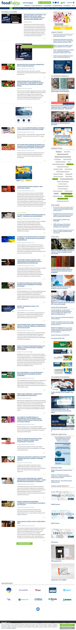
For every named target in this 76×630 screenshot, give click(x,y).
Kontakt (56, 623)
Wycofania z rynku (63, 198)
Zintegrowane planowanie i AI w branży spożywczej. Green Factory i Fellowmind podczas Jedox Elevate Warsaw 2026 (35, 17)
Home (11, 8)
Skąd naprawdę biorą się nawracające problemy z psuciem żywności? (61, 287)
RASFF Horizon (55, 523)
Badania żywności (62, 154)
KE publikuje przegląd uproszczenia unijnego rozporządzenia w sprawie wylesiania (29, 284)
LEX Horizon (54, 542)
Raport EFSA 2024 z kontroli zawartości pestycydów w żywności (30, 65)
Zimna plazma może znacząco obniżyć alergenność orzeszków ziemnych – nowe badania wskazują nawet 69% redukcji (31, 480)
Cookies (64, 623)
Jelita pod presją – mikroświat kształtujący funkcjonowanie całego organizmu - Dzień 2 (62, 429)
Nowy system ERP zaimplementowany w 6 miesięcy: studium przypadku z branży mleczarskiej (31, 347)
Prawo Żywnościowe (26, 8)
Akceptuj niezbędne (67, 628)
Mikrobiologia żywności (63, 171)
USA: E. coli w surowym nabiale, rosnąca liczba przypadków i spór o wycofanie (30, 128)
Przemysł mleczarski (62, 186)
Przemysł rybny (68, 191)
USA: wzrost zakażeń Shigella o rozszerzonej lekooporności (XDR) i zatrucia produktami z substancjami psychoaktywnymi (29, 419)
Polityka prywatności (46, 623)
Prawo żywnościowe (66, 179)
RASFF (56, 193)
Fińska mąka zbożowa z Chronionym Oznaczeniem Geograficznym (29, 394)
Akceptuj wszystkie (67, 625)
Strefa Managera (63, 8)
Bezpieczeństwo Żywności (17, 8)
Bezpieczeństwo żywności (63, 157)
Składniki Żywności (41, 8)
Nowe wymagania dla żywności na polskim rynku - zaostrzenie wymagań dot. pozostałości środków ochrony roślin (30, 84)
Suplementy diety (57, 196)
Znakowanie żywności (63, 201)
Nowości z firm (57, 8)
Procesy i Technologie (34, 8)
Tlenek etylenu (69, 196)
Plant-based (69, 176)
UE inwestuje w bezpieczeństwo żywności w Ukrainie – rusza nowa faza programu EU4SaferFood (31, 238)
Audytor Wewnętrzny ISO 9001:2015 (60, 335)
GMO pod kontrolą (56, 561)
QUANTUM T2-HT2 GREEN (58, 580)
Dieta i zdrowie (67, 159)
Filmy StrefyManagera (58, 164)
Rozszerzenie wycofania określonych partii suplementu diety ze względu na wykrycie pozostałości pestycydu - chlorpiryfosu (62, 107)
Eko (69, 162)
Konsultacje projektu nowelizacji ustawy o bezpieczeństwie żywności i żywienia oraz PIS (31, 458)
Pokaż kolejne (23, 543)
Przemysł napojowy (63, 188)
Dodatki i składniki (60, 162)
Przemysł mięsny (63, 184)
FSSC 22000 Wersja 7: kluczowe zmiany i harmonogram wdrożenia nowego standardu (30, 374)
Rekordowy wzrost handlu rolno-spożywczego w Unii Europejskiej (60, 90)
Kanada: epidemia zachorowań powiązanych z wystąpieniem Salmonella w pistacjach (31, 503)
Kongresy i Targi (58, 169)
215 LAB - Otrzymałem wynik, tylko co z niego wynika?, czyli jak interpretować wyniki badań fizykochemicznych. (62, 323)
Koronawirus (68, 169)
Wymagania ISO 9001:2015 (57, 338)
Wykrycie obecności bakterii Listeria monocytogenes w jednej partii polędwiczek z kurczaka (29, 440)
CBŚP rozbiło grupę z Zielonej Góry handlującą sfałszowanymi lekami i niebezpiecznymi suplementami (29, 261)
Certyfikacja (57, 159)
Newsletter (71, 623)
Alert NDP (67, 151)
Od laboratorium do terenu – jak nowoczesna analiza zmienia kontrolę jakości (61, 411)
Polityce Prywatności (11, 628)
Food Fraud (70, 164)
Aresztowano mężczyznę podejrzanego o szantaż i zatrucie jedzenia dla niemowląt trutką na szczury (31, 326)
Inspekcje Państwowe (62, 166)
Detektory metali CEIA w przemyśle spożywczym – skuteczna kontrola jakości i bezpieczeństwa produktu (61, 476)
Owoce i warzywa (58, 176)
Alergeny (59, 152)
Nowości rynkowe (58, 174)
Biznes (52, 8)
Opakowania (48, 8)
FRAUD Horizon (55, 504)
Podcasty (55, 179)
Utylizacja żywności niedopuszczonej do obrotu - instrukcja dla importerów (31, 215)
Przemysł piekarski (57, 191)
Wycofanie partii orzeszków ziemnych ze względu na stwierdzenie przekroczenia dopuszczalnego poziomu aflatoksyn (31, 146)
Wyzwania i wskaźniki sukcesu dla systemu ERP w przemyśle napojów (62, 303)
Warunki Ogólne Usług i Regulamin (30, 623)
